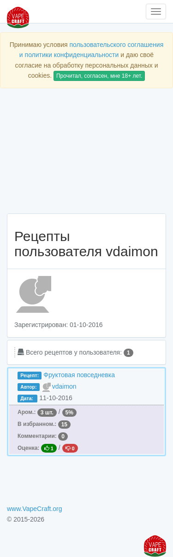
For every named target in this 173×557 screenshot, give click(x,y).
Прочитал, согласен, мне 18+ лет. (99, 76)
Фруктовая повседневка (79, 375)
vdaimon (64, 386)
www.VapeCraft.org (34, 508)
